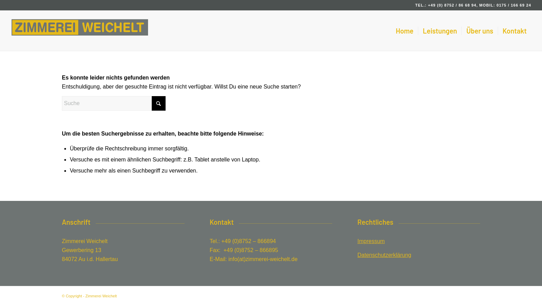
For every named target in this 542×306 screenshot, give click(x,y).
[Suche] (114, 103)
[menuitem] (404, 31)
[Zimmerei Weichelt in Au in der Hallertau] (80, 31)
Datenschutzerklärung (384, 255)
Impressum (371, 241)
